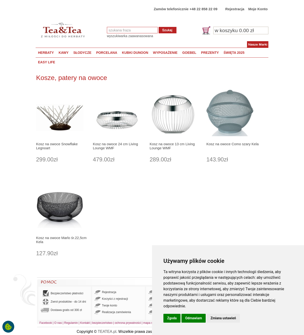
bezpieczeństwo (102, 323)
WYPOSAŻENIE (165, 53)
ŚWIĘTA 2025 (233, 53)
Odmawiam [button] (193, 318)
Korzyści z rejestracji (111, 299)
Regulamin (71, 323)
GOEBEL (189, 53)
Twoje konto (106, 306)
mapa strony (151, 323)
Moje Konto (258, 9)
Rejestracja (234, 9)
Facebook (45, 323)
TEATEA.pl (107, 332)
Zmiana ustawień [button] (223, 318)
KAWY (64, 53)
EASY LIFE (46, 62)
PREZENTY (210, 53)
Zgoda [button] (172, 318)
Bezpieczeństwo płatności (62, 293)
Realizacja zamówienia (113, 312)
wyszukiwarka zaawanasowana (130, 36)
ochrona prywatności (128, 323)
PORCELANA (106, 53)
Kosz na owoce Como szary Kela (232, 144)
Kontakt (85, 323)
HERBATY (46, 53)
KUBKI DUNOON (135, 53)
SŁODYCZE (82, 53)
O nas (58, 323)
